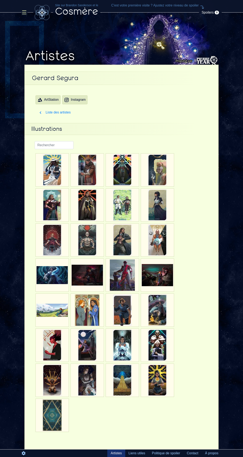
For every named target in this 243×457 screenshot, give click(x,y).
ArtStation (48, 99)
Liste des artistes (54, 112)
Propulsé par (197, 61)
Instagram (75, 99)
